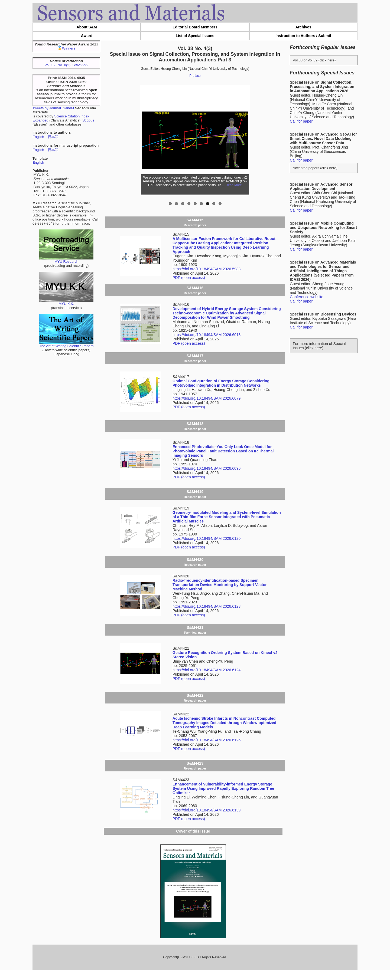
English (38, 137)
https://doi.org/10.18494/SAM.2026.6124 (206, 670)
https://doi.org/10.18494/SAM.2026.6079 (206, 398)
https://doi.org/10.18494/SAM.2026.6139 (206, 810)
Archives (303, 27)
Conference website (306, 297)
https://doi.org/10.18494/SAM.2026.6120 (206, 538)
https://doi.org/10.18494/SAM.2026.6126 (206, 740)
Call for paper (301, 121)
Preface (194, 76)
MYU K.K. (66, 302)
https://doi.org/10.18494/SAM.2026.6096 (206, 468)
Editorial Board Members (195, 27)
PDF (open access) (189, 277)
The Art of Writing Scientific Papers (66, 344)
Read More (234, 185)
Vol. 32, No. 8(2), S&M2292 (66, 65)
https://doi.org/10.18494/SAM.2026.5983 (206, 269)
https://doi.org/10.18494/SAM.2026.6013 (206, 335)
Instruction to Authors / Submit (303, 36)
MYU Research (66, 260)
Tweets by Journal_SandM (53, 108)
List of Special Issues (195, 36)
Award (87, 36)
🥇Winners (66, 48)
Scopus (88, 120)
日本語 (53, 137)
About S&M (86, 27)
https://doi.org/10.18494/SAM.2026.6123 (206, 606)
